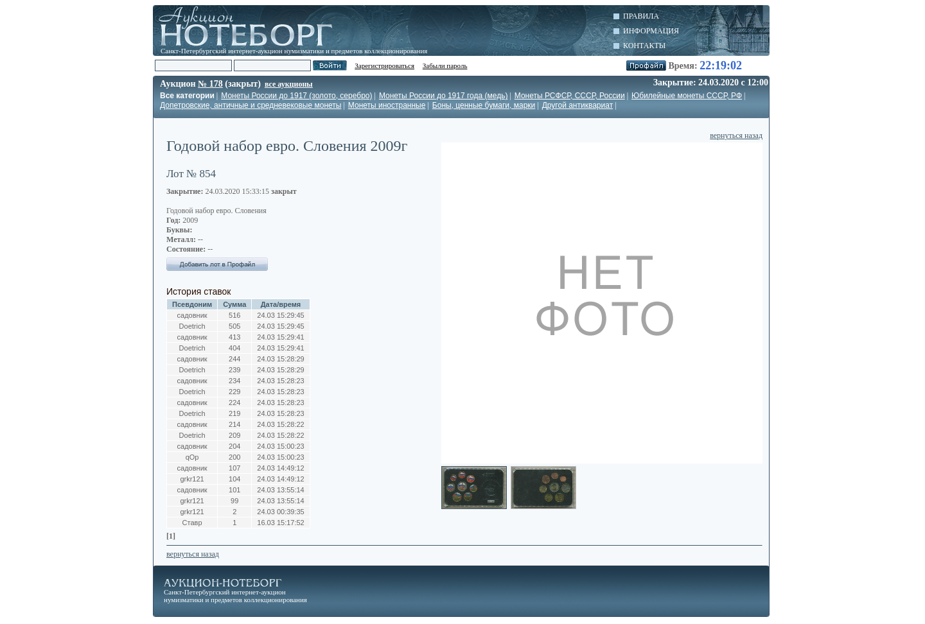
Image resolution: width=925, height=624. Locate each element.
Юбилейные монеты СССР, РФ (686, 95)
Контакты (644, 45)
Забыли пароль (445, 65)
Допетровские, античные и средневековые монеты (250, 105)
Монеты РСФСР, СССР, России (570, 95)
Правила (641, 16)
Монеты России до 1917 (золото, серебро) (296, 95)
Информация (651, 30)
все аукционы (289, 84)
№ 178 (210, 84)
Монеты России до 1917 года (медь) (443, 95)
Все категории (187, 95)
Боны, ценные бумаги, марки (483, 105)
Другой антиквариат (577, 105)
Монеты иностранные (387, 105)
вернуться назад (736, 135)
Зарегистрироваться (384, 65)
